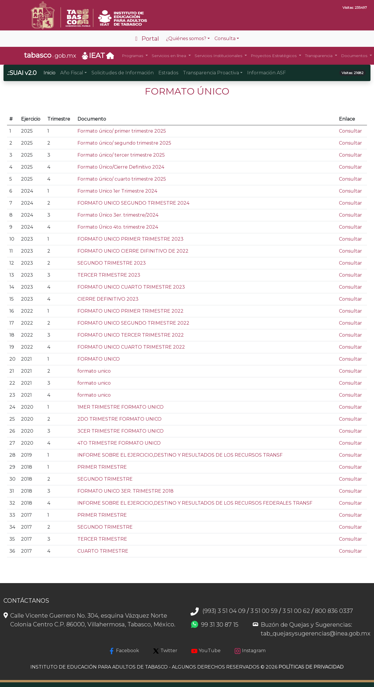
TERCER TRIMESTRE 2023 (108, 275)
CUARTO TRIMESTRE (102, 551)
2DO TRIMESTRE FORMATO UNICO (119, 419)
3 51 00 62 (296, 610)
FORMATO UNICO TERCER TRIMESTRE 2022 (130, 335)
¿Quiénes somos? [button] (186, 38)
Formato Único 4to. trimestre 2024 (117, 227)
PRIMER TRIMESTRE (102, 467)
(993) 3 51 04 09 (223, 610)
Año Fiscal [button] (71, 73)
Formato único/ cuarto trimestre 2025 (121, 179)
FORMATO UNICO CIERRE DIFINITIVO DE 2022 (132, 251)
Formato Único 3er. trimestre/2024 (117, 215)
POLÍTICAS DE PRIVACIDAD (311, 667)
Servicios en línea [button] (169, 55)
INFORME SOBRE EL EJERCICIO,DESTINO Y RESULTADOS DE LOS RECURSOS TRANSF (180, 455)
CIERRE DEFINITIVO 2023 (107, 299)
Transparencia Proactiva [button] (211, 73)
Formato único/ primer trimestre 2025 (121, 131)
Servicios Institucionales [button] (219, 55)
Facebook (123, 651)
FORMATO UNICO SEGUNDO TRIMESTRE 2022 (133, 323)
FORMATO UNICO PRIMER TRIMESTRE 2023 (130, 239)
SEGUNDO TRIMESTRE (105, 479)
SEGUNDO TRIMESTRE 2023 (111, 263)
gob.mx (50, 55)
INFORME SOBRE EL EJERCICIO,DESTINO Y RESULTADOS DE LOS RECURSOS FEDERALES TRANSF (194, 503)
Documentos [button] (354, 55)
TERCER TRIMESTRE (102, 539)
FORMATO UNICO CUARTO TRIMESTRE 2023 (131, 287)
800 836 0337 (334, 610)
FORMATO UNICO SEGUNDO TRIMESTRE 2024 (133, 203)
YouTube (206, 651)
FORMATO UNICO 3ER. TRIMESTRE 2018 (125, 491)
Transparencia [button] (319, 55)
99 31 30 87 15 (219, 624)
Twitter (165, 651)
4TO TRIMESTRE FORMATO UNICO (119, 443)
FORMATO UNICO (98, 359)
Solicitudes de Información (122, 73)
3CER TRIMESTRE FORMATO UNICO (120, 431)
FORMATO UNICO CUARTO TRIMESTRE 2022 (131, 347)
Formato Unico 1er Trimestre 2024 (117, 191)
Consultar (350, 131)
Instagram (250, 651)
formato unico (94, 371)
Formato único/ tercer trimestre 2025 (121, 155)
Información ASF (266, 73)
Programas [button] (133, 55)
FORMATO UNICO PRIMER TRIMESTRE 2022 (130, 311)
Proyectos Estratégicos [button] (274, 55)
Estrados (168, 73)
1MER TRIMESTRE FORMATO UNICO (120, 407)
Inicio (50, 73)
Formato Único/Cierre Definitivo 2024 (120, 167)
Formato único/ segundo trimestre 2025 (124, 143)
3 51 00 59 (264, 610)
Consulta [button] (225, 38)
